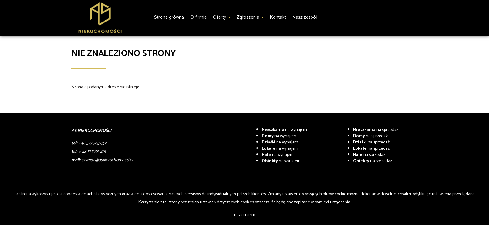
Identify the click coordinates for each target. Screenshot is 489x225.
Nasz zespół (304, 17)
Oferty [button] (221, 17)
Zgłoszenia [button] (250, 17)
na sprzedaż (375, 129)
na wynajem (284, 129)
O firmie (198, 17)
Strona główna (169, 17)
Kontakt (278, 17)
